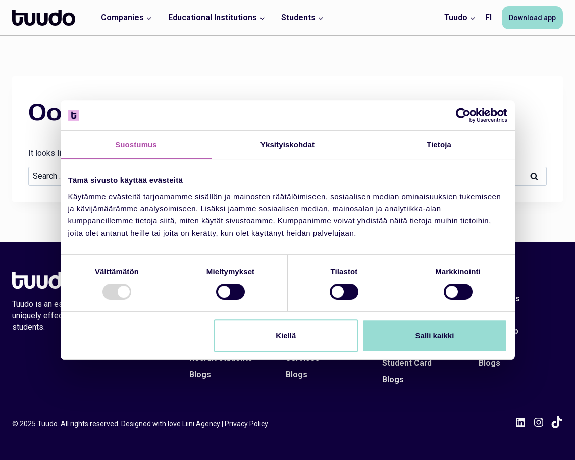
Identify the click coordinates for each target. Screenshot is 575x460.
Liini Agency (201, 424)
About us (495, 314)
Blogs (200, 374)
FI (488, 17)
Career (492, 347)
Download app (532, 18)
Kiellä (286, 335)
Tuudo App (498, 331)
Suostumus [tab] (136, 144)
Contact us (499, 298)
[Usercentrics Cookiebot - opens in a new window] (463, 115)
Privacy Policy (246, 424)
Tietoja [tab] (439, 144)
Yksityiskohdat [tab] (287, 144)
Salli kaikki (434, 335)
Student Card (407, 363)
